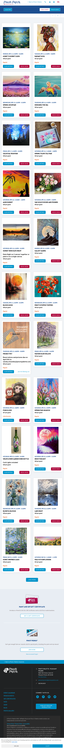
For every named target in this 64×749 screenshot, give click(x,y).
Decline (16, 746)
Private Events (9, 696)
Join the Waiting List (23, 371)
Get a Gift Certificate (32, 616)
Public (44, 9)
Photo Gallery (9, 711)
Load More (32, 580)
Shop (5, 705)
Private (55, 9)
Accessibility (26, 724)
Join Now (32, 649)
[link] (57, 15)
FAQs (5, 702)
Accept (48, 746)
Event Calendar (9, 693)
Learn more (14, 741)
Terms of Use (10, 724)
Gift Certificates (10, 699)
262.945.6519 (42, 683)
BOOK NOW (24, 66)
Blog (5, 708)
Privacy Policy (18, 724)
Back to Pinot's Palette (35, 2)
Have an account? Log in (32, 654)
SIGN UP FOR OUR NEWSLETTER (46, 706)
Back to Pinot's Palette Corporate (15, 662)
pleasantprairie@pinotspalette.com (48, 680)
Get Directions (42, 677)
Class (8, 9)
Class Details (8, 66)
